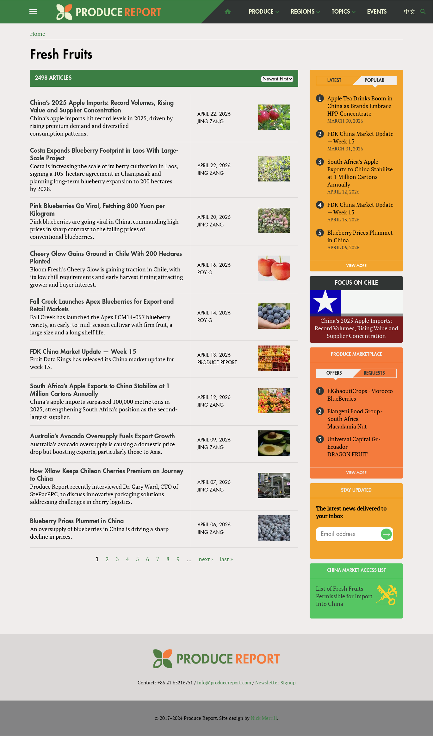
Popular (374, 80)
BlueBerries (341, 398)
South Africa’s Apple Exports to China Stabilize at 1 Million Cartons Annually (100, 390)
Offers (334, 373)
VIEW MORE (356, 266)
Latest (334, 80)
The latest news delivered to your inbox (351, 512)
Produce (261, 11)
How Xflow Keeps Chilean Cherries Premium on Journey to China (106, 475)
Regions (302, 11)
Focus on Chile (356, 283)
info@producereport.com (224, 682)
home (228, 12)
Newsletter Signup (275, 682)
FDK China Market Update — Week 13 (360, 137)
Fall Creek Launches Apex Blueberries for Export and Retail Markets (102, 305)
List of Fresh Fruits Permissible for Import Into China (344, 596)
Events (377, 12)
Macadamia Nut (347, 426)
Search (423, 12)
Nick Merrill (264, 718)
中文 (409, 12)
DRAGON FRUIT (347, 454)
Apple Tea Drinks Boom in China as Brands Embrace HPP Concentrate (360, 105)
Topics (341, 11)
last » (226, 559)
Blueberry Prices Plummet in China (77, 521)
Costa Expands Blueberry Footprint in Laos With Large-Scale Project (104, 154)
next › (206, 559)
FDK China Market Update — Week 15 (83, 351)
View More (356, 473)
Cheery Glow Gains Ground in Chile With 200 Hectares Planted (106, 258)
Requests (374, 373)
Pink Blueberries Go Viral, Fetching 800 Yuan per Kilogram (97, 210)
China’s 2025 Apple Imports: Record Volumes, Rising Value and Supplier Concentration (102, 106)
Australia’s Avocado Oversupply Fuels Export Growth (102, 436)
